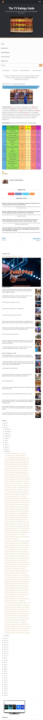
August (6, 438)
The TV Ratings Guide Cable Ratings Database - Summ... (17, 457)
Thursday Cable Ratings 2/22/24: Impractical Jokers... (16, 468)
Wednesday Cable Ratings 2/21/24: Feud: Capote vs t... (17, 489)
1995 (5, 673)
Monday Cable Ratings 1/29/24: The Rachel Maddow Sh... (18, 632)
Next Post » (38, 240)
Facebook (18, 194)
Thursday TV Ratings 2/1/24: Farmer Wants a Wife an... (17, 624)
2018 (5, 649)
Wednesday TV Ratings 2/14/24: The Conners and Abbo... (18, 541)
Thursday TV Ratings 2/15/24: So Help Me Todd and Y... (17, 536)
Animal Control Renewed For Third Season (14, 596)
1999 (5, 671)
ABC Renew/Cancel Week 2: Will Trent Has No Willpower (17, 479)
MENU (39, 1)
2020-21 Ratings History (7, 381)
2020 (5, 644)
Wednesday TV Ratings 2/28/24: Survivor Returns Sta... (17, 462)
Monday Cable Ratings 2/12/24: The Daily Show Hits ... (17, 543)
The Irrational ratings (20, 87)
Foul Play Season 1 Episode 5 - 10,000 (11, 256)
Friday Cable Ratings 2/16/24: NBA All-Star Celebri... (16, 515)
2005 (5, 664)
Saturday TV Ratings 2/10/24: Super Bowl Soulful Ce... (17, 566)
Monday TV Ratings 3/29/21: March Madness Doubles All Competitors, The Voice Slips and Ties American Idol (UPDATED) (21, 204)
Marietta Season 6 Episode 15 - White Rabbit (15, 600)
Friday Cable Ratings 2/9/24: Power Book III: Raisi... (16, 549)
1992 (5, 675)
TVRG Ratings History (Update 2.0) (10, 368)
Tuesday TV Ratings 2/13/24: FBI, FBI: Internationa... (16, 551)
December (7, 429)
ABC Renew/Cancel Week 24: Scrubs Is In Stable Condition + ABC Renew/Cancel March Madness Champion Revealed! (17, 296)
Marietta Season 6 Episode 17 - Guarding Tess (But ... (17, 513)
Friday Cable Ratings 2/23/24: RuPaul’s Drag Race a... (17, 466)
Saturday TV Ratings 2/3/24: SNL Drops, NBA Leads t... (17, 611)
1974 (5, 686)
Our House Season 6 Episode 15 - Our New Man (16, 496)
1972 (5, 691)
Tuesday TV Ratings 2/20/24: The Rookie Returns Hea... (17, 511)
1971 (5, 693)
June (6, 442)
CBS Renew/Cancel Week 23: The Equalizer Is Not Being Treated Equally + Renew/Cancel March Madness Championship (17, 375)
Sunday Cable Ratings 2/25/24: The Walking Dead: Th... (17, 459)
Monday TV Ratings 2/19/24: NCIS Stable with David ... (17, 517)
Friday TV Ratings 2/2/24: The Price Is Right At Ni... (16, 620)
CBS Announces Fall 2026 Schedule (10, 334)
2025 (5, 425)
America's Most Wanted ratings (29, 86)
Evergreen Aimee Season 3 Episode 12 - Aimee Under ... (17, 524)
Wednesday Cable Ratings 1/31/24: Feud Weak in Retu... (17, 617)
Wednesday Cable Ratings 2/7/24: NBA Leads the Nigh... (17, 562)
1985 (5, 682)
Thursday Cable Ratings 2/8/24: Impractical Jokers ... (16, 573)
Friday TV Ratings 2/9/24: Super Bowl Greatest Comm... (17, 570)
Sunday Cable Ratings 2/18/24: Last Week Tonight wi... (17, 504)
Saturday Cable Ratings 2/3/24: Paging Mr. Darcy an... (17, 592)
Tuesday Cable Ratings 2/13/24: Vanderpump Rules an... (17, 532)
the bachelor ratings (11, 87)
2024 (5, 427)
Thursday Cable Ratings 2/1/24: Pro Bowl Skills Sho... (17, 615)
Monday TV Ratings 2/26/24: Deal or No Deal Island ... (17, 477)
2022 (5, 640)
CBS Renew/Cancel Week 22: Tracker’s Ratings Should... (17, 526)
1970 (5, 695)
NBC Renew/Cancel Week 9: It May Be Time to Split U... (17, 579)
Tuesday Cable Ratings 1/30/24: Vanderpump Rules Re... (17, 628)
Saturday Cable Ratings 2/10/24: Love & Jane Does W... (17, 547)
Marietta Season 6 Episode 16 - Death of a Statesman (17, 553)
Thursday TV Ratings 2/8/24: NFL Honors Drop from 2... (17, 577)
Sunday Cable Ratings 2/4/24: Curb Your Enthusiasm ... (17, 590)
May (6, 444)
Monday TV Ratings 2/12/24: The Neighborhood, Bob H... (18, 558)
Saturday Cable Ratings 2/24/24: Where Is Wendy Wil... (17, 464)
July (5, 440)
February (7, 451)
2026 (5, 423)
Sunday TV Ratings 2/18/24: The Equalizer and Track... (17, 521)
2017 (5, 651)
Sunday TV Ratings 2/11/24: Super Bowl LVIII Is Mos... (17, 556)
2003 (5, 666)
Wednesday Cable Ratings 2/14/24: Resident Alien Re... (17, 530)
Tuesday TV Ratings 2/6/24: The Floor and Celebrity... (17, 585)
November (7, 431)
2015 (5, 655)
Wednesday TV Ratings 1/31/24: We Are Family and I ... (17, 630)
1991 (5, 677)
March (6, 449)
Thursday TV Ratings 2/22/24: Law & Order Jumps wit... (17, 500)
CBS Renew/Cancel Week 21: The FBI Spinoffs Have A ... (17, 564)
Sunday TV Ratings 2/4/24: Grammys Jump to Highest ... (17, 607)
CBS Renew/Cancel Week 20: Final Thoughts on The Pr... (17, 609)
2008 (5, 662)
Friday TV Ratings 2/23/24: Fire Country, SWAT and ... (17, 492)
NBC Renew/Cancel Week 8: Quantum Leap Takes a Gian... (18, 626)
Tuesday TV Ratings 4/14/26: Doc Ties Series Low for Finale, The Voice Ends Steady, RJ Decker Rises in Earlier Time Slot (17, 347)
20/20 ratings (5, 86)
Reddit (11, 194)
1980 (5, 684)
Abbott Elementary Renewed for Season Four (15, 568)
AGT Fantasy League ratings (16, 86)
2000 (5, 669)
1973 (5, 688)
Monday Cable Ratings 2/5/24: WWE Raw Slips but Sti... (17, 588)
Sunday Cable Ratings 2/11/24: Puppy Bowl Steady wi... (17, 545)
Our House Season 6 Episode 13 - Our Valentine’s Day (17, 575)
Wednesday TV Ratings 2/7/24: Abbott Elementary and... (17, 581)
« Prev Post (4, 240)
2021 (5, 642)
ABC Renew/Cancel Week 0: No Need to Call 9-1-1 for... (17, 602)
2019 (5, 647)
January (6, 635)
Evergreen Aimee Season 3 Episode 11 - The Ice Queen (17, 605)
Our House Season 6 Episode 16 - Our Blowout (15, 453)
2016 (5, 653)
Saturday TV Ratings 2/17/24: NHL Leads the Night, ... (17, 509)
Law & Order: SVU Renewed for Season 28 (12, 315)
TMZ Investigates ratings (32, 87)
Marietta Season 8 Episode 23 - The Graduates (13, 308)
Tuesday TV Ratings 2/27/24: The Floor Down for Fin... (17, 474)
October (7, 433)
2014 (5, 658)
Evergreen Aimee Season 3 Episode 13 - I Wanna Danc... (17, 483)
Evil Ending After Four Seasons (12, 538)
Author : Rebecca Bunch (16, 180)
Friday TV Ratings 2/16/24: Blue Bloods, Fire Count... (16, 519)
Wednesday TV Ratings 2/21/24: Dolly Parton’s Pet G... (17, 498)
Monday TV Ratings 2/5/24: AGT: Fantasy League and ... (17, 598)
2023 (5, 638)
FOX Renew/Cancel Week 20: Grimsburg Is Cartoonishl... (17, 487)
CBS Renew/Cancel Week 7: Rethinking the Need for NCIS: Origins (17, 393)
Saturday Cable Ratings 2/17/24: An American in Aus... (17, 506)
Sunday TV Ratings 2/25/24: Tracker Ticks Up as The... (17, 481)
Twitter (25, 194)
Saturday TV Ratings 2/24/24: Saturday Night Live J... (16, 472)
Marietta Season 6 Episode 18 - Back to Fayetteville (16, 470)
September (7, 436)
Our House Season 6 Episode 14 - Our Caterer (15, 534)
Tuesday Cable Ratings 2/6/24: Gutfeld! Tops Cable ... (17, 583)
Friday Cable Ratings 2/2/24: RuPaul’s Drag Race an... (17, 594)
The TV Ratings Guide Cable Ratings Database (15, 455)
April (6, 447)
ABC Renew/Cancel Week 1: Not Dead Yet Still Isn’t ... (17, 560)
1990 (5, 680)
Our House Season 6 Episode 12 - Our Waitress (15, 622)
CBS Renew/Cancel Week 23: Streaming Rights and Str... (17, 485)
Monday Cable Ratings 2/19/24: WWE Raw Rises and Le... (18, 502)
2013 (5, 660)
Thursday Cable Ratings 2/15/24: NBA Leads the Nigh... (17, 528)
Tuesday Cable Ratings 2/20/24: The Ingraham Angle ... (17, 494)
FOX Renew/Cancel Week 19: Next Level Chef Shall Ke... (17, 613)
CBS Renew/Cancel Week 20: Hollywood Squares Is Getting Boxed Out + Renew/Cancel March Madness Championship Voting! (18, 328)
